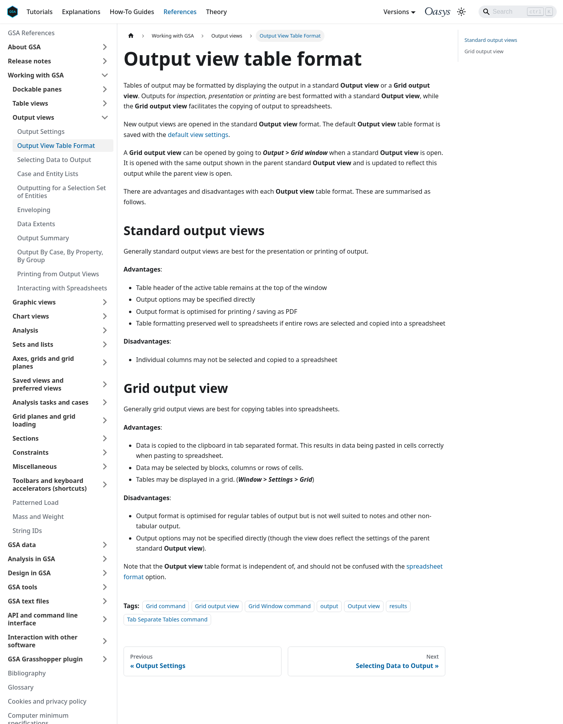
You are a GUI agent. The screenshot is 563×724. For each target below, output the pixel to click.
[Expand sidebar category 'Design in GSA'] (104, 573)
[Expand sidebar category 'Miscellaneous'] (104, 466)
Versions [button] (396, 11)
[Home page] (131, 36)
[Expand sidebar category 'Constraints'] (104, 452)
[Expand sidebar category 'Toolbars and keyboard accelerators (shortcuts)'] (104, 484)
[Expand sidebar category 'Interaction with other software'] (104, 641)
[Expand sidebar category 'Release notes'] (104, 61)
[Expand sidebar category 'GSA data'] (104, 544)
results (398, 606)
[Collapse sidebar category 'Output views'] (104, 117)
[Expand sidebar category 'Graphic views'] (104, 302)
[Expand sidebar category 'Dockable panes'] (104, 89)
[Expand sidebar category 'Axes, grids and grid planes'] (104, 362)
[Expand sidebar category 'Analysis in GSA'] (104, 559)
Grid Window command (279, 606)
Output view (364, 606)
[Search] (518, 11)
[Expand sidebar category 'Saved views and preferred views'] (104, 384)
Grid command (165, 606)
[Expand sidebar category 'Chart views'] (104, 316)
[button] (58, 47)
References (180, 11)
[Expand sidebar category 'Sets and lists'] (104, 344)
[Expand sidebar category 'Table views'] (104, 103)
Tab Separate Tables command (167, 619)
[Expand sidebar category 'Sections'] (104, 438)
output (329, 606)
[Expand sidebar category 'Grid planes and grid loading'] (104, 420)
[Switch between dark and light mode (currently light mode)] (461, 11)
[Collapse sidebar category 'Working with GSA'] (104, 75)
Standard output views (490, 39)
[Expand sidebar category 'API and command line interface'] (104, 619)
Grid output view (217, 606)
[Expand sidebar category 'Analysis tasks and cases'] (104, 402)
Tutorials (39, 11)
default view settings (198, 134)
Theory (216, 11)
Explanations (81, 11)
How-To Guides (132, 11)
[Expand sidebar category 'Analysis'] (104, 330)
